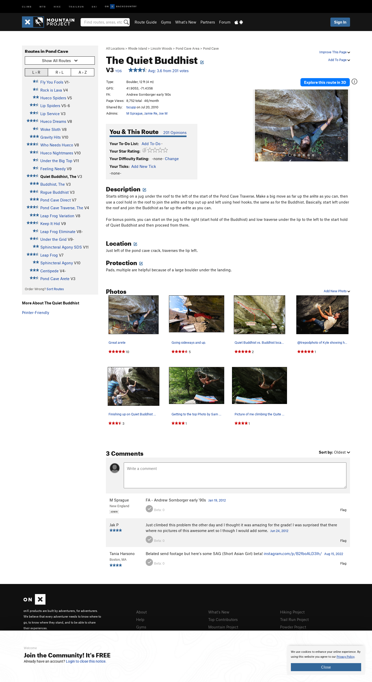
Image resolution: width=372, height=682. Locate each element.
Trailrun (76, 6)
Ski (94, 6)
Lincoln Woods (161, 48)
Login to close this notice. (86, 661)
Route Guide (146, 22)
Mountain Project (223, 627)
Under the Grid (53, 239)
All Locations (115, 48)
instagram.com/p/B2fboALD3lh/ (293, 553)
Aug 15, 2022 (333, 554)
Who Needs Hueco (56, 145)
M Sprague (134, 113)
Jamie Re (150, 113)
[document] (326, 660)
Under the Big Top (56, 160)
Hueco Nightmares (56, 153)
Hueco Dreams (53, 121)
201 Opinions (175, 132)
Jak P (114, 524)
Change (172, 158)
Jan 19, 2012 (217, 500)
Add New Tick (143, 166)
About (141, 612)
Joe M (163, 113)
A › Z (83, 72)
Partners (207, 22)
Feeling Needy (53, 168)
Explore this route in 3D (325, 82)
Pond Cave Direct (55, 200)
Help (140, 619)
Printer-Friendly (35, 312)
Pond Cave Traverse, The (61, 207)
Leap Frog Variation (57, 215)
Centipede (49, 270)
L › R (36, 72)
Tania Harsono (122, 553)
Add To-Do (151, 143)
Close (326, 667)
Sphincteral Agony (56, 262)
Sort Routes (55, 289)
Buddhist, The (52, 184)
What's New (185, 22)
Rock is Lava (51, 90)
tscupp (131, 107)
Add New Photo (337, 291)
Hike (57, 6)
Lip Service (50, 113)
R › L (60, 72)
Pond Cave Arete (54, 278)
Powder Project (293, 627)
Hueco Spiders (53, 97)
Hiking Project (292, 612)
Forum (224, 22)
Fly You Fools (51, 82)
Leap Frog (49, 255)
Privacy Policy (345, 656)
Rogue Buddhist (54, 192)
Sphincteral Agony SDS (61, 247)
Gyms (166, 22)
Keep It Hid (50, 223)
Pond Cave (211, 48)
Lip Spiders (50, 105)
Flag (343, 510)
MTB (43, 6)
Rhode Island (137, 48)
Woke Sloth (50, 129)
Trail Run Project (294, 619)
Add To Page (339, 60)
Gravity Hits (50, 137)
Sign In (340, 22)
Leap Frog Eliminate (57, 231)
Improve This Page (334, 52)
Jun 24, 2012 (279, 531)
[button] (258, 125)
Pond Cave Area (187, 48)
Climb (27, 6)
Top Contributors (223, 619)
